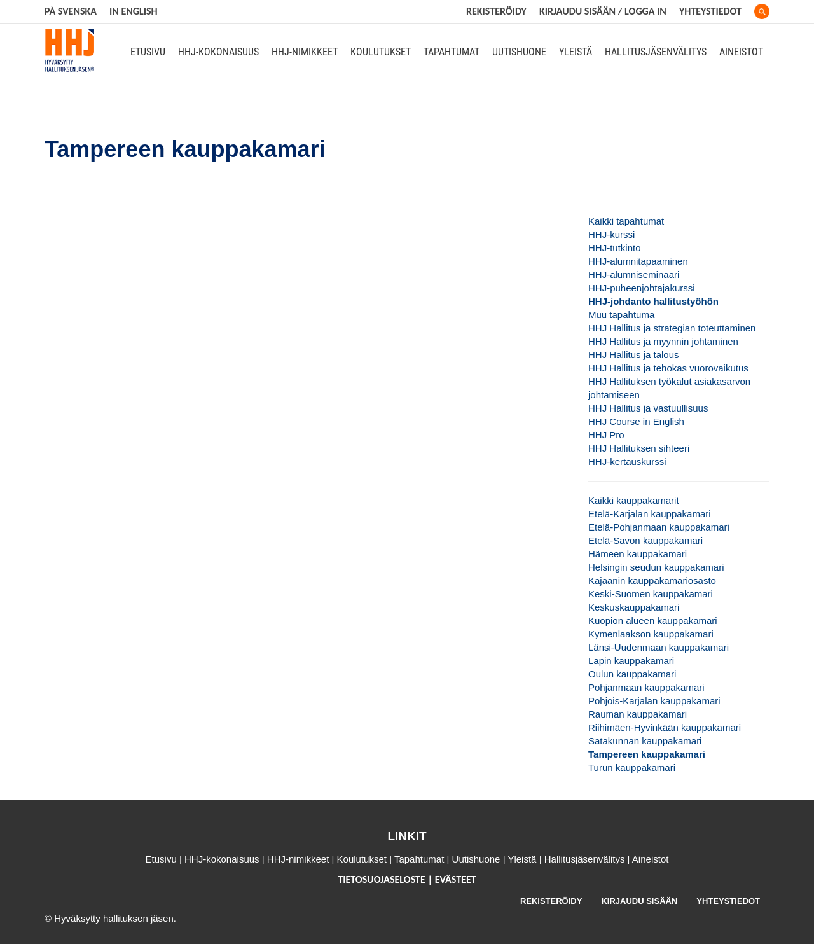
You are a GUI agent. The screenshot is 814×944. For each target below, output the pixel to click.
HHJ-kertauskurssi (627, 461)
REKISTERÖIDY (496, 11)
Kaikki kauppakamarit (633, 500)
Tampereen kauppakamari (646, 754)
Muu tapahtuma (621, 314)
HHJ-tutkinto (614, 247)
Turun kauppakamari (631, 767)
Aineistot (741, 52)
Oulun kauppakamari (632, 674)
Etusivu (147, 52)
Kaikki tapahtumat (626, 221)
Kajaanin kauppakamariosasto (652, 580)
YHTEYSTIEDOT (728, 901)
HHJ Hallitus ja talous (633, 354)
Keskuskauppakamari (633, 607)
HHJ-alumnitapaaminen (638, 261)
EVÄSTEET (455, 879)
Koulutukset (380, 52)
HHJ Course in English (636, 421)
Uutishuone (519, 52)
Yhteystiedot (710, 11)
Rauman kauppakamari (637, 714)
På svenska (71, 11)
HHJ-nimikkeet (305, 52)
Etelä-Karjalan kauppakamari (649, 513)
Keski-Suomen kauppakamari (650, 593)
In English (133, 11)
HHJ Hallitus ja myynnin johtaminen (663, 341)
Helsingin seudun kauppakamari (656, 567)
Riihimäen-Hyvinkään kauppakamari (664, 727)
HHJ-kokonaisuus (218, 52)
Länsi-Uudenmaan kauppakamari (658, 647)
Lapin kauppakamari (631, 660)
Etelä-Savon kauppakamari (645, 540)
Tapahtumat (451, 52)
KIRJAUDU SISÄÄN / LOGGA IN (602, 11)
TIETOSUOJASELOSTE (382, 879)
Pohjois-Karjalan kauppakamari (654, 700)
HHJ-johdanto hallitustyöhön (653, 301)
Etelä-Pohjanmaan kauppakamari (658, 527)
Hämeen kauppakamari (637, 553)
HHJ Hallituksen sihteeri (638, 448)
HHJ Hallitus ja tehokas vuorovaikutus (668, 368)
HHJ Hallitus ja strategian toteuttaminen (671, 328)
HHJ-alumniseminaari (633, 274)
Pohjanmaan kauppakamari (646, 687)
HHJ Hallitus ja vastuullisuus (648, 408)
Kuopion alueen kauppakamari (652, 620)
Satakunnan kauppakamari (644, 740)
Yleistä (575, 52)
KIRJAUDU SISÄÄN (639, 901)
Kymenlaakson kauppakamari (651, 633)
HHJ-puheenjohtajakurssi (641, 287)
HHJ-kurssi (611, 234)
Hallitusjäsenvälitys (656, 52)
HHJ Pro (606, 434)
